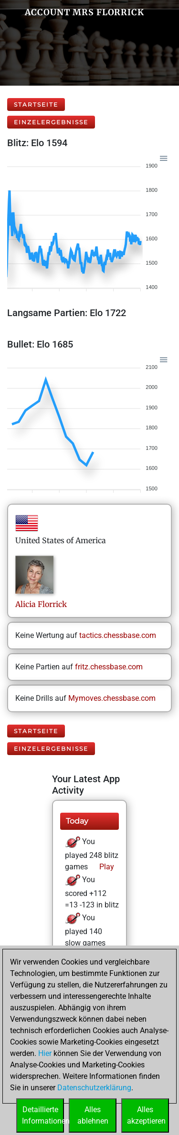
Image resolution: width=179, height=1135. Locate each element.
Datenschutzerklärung (94, 1087)
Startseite (36, 104)
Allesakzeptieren (146, 1115)
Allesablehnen (92, 1115)
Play (105, 866)
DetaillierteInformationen (43, 1115)
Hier (45, 1053)
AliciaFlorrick (41, 604)
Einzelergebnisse (51, 122)
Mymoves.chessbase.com (112, 698)
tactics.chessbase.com (117, 635)
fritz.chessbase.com (109, 666)
